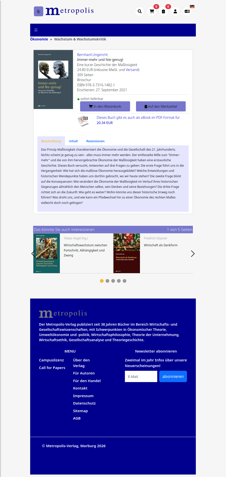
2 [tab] (107, 281)
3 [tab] (113, 281)
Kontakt (80, 388)
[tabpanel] (73, 253)
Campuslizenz (51, 359)
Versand (132, 69)
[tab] (51, 141)
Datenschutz (84, 403)
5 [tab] (124, 281)
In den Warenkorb (105, 106)
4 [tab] (119, 281)
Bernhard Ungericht (92, 54)
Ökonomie (39, 39)
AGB (77, 418)
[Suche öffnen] (140, 11)
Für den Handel (87, 380)
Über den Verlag (81, 362)
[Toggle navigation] (36, 30)
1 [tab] (102, 281)
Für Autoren (84, 373)
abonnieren (173, 376)
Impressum (83, 395)
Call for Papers (52, 367)
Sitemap (80, 410)
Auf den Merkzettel (161, 106)
